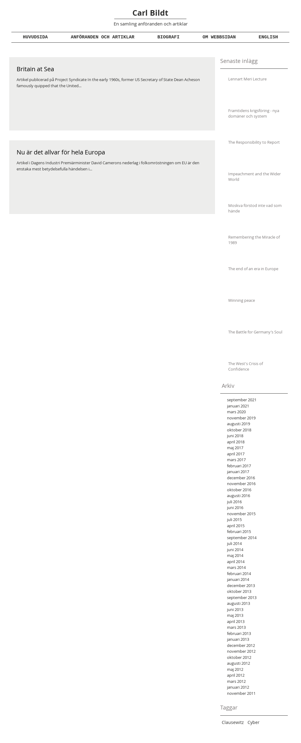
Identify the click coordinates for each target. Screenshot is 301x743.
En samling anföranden (138, 24)
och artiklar (175, 24)
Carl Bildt (150, 12)
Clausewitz (233, 722)
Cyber (254, 722)
